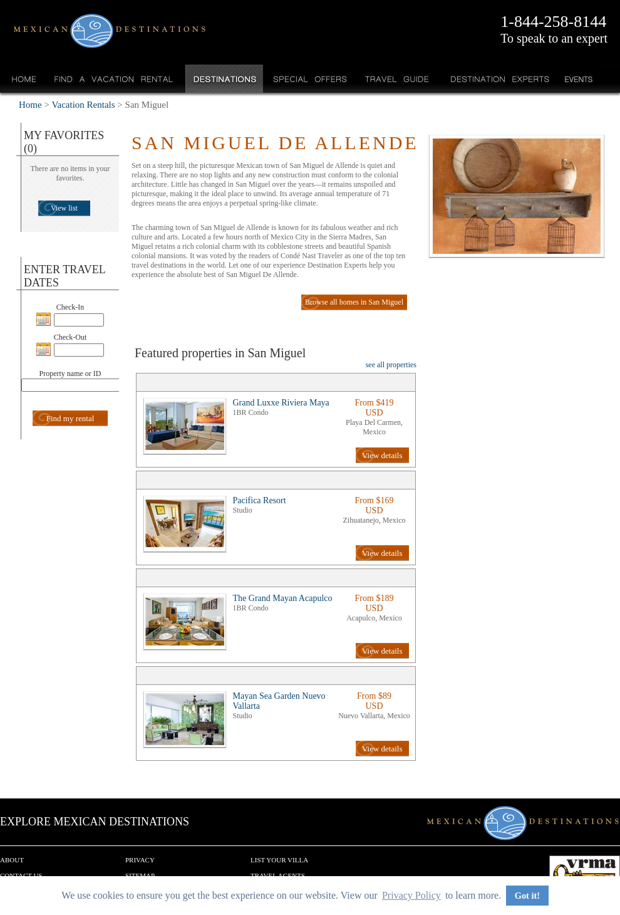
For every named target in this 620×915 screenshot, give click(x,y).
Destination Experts (497, 79)
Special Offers (310, 79)
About (12, 860)
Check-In (70, 307)
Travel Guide (397, 79)
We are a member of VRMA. (584, 874)
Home (24, 79)
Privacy (140, 860)
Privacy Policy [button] (411, 895)
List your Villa (279, 860)
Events (577, 79)
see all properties (391, 364)
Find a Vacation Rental (114, 79)
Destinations (223, 79)
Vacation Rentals (83, 105)
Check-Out (70, 337)
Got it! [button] (527, 896)
